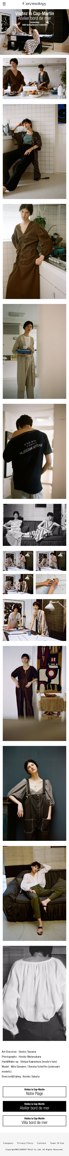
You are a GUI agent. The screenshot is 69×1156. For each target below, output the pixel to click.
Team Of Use (57, 1143)
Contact (41, 1143)
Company (8, 1143)
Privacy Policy (25, 1143)
